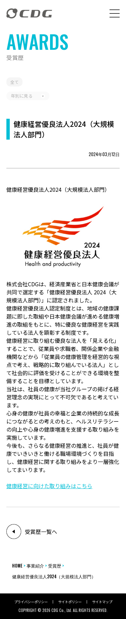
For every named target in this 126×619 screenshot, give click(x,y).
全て (14, 82)
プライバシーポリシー (31, 602)
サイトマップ (102, 602)
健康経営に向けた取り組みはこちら (49, 486)
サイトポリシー (70, 602)
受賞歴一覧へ (41, 531)
